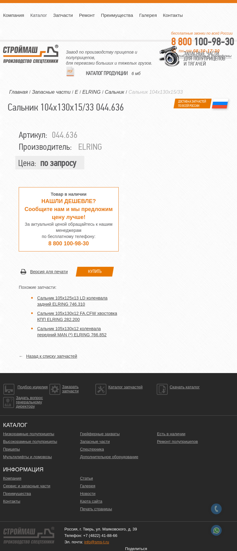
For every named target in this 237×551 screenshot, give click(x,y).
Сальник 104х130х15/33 (155, 92)
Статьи (86, 478)
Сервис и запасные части (26, 486)
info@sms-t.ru (96, 542)
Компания (13, 15)
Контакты (173, 15)
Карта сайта (91, 501)
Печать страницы (96, 509)
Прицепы (11, 449)
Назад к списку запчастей (51, 356)
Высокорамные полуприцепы (30, 441)
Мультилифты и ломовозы (27, 457)
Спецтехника (92, 449)
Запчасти (63, 15)
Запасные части (95, 441)
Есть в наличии (171, 434)
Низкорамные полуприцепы (28, 434)
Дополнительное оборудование (109, 457)
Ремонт (87, 15)
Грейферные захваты (100, 434)
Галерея (148, 15)
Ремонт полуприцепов (177, 441)
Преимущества (117, 15)
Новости (87, 493)
